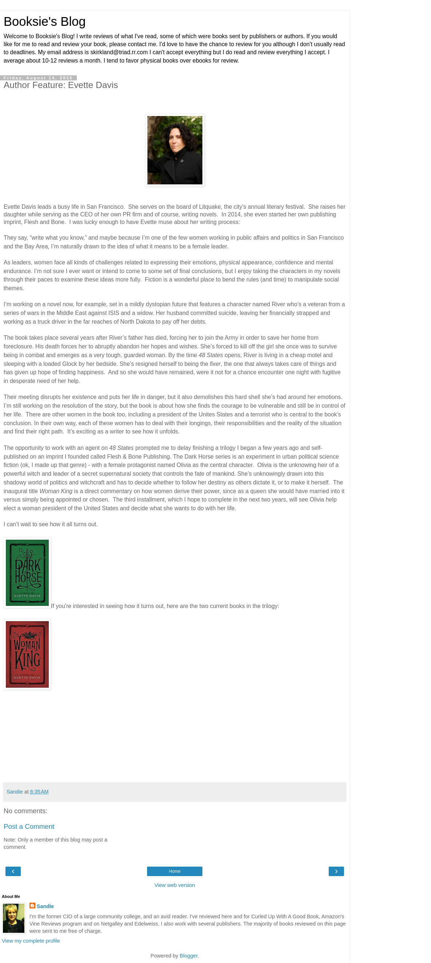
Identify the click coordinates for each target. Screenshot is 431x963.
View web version (174, 885)
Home (175, 871)
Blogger (189, 956)
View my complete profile (31, 941)
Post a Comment (29, 826)
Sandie (45, 906)
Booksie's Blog (45, 21)
